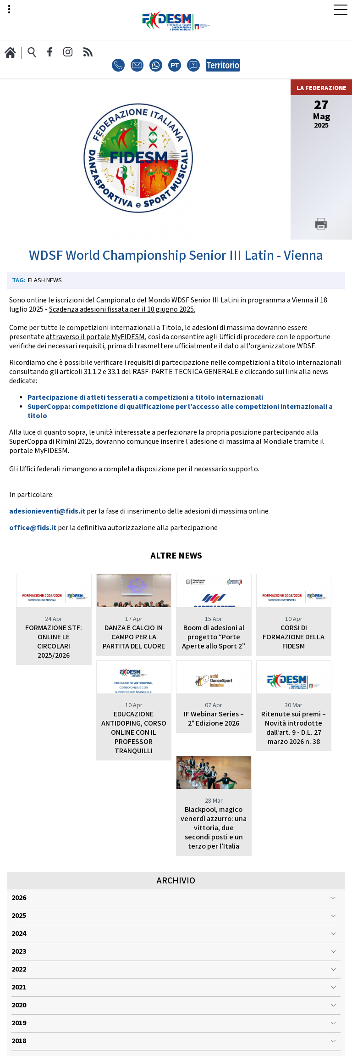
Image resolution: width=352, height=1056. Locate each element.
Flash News (45, 280)
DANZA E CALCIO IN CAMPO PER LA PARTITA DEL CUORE (134, 637)
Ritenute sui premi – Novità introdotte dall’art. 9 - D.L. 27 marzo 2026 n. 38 (214, 746)
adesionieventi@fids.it (47, 511)
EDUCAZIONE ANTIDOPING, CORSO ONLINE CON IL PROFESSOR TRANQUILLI (53, 751)
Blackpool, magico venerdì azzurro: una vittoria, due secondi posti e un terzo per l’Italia (294, 751)
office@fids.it (32, 528)
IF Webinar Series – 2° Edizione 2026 (134, 737)
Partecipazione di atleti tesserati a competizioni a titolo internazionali (145, 397)
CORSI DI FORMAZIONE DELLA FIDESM (293, 637)
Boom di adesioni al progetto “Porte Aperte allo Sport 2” (213, 637)
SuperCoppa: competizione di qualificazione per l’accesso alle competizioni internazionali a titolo (180, 411)
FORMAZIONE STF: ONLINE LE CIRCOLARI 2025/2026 (53, 641)
